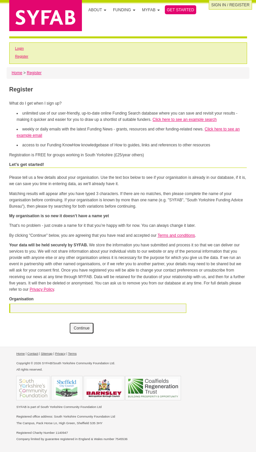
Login (19, 48)
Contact (32, 353)
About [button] (97, 10)
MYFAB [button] (151, 10)
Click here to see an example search (185, 119)
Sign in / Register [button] (230, 5)
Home (17, 73)
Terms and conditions (176, 235)
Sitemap (47, 353)
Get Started (180, 10)
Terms (72, 353)
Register (21, 56)
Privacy (60, 353)
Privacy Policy (42, 289)
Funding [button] (124, 10)
